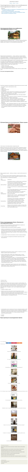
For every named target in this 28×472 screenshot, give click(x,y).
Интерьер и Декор (14, 1)
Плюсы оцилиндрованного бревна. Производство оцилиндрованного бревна (13, 12)
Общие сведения (4, 341)
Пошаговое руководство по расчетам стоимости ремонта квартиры (11, 450)
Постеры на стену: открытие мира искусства (7, 454)
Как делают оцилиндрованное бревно (8, 10)
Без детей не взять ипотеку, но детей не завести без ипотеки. (10, 453)
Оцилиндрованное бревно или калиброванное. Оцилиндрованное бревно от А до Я (14, 9)
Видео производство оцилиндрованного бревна (9, 13)
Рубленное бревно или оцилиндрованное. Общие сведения (11, 11)
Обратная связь (2, 463)
